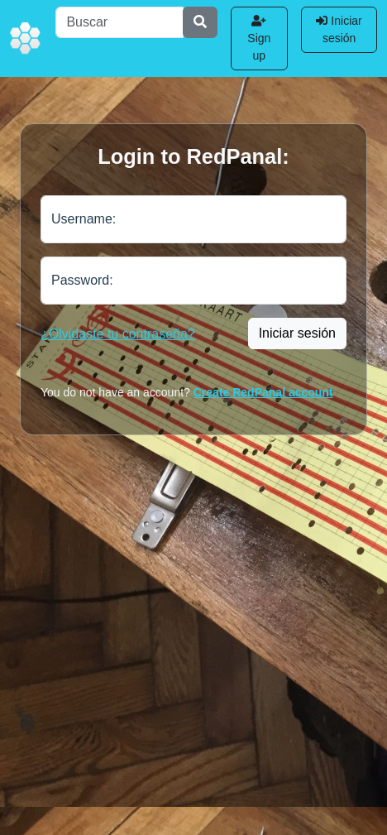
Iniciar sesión (338, 29)
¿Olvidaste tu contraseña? (118, 334)
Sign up (258, 38)
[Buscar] (119, 22)
